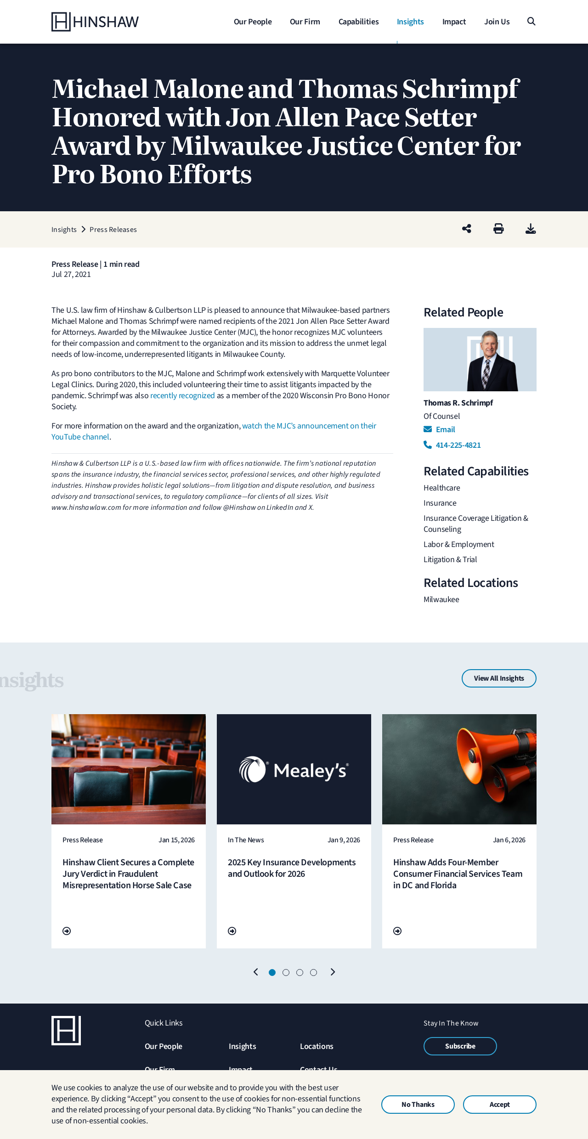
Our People (163, 1046)
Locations (317, 1046)
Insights (242, 1046)
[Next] (332, 972)
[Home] (108, 22)
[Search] (531, 21)
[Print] (498, 229)
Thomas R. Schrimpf (458, 403)
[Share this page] (466, 229)
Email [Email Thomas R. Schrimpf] (439, 429)
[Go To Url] (66, 931)
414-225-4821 (452, 445)
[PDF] (531, 229)
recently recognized (182, 395)
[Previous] (255, 972)
